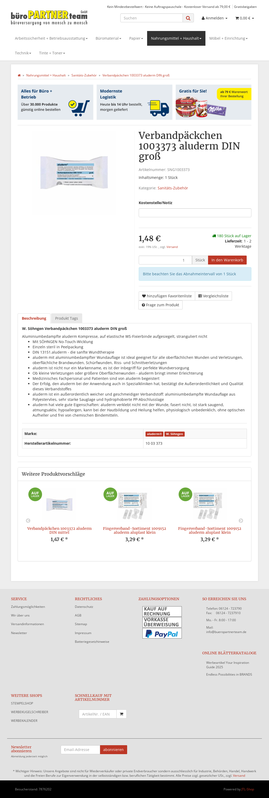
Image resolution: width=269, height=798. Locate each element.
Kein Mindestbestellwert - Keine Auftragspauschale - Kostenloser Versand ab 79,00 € (168, 6)
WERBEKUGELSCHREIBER (29, 712)
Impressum (83, 633)
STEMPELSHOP (22, 703)
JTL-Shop (247, 789)
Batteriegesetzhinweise (92, 641)
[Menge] (165, 260)
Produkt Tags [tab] (66, 318)
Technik (23, 52)
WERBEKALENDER (24, 720)
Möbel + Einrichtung (228, 38)
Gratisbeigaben (245, 6)
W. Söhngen (174, 434)
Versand (172, 247)
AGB (78, 615)
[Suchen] (151, 17)
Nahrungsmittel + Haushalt (176, 38)
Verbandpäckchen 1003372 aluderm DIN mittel (59, 530)
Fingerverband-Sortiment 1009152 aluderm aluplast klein (134, 530)
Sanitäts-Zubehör (173, 187)
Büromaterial (108, 38)
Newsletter (19, 633)
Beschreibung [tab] (34, 318)
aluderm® (154, 434)
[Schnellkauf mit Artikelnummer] (98, 713)
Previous (28, 521)
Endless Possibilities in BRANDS (229, 674)
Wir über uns (20, 615)
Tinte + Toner (52, 52)
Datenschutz (84, 606)
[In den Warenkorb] (227, 260)
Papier (136, 38)
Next (241, 521)
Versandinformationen (27, 624)
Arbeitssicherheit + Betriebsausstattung (51, 38)
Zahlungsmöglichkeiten (28, 606)
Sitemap (81, 624)
